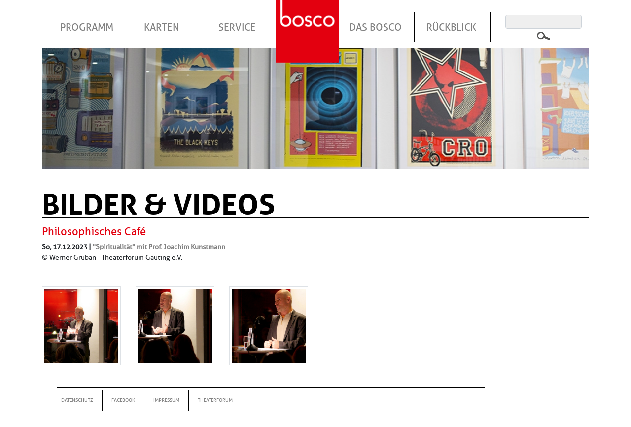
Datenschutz (77, 400)
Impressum (166, 400)
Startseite (308, 19)
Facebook (123, 400)
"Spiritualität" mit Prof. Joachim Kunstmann (159, 246)
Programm (86, 27)
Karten (161, 27)
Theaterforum (215, 400)
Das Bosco (375, 27)
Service (237, 27)
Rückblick (451, 27)
